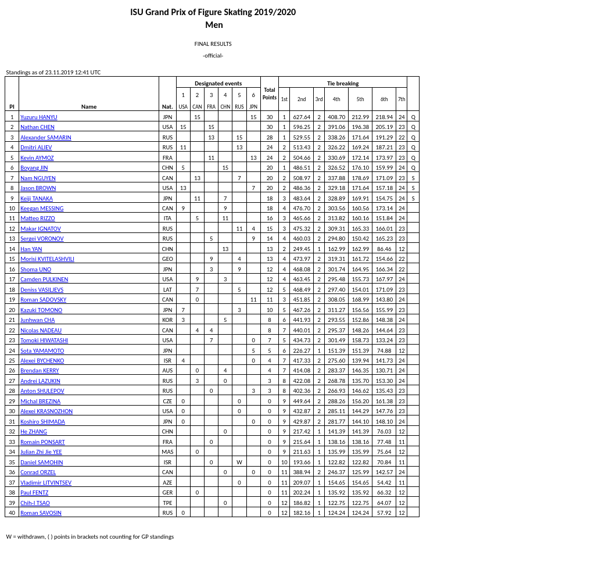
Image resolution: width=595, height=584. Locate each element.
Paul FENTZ (34, 492)
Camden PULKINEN (44, 279)
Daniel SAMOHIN (41, 462)
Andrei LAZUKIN (40, 381)
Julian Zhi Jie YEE (41, 452)
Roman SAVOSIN (41, 513)
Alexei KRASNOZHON (46, 411)
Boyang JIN (34, 167)
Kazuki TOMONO (41, 310)
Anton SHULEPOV (42, 391)
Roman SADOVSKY (43, 299)
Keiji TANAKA (36, 198)
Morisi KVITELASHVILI (47, 259)
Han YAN (31, 249)
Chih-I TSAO (35, 503)
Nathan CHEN (37, 127)
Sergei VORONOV (41, 238)
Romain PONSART (42, 442)
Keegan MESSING (41, 208)
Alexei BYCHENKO (42, 360)
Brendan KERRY (39, 370)
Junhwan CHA (37, 320)
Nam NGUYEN (38, 178)
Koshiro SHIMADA (42, 421)
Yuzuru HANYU (39, 117)
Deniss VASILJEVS (41, 289)
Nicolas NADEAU (41, 330)
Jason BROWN (38, 188)
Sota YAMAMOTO (42, 350)
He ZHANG (33, 431)
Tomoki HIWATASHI (44, 340)
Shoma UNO (35, 269)
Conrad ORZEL (38, 472)
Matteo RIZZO (37, 218)
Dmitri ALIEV (36, 147)
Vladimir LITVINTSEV (45, 482)
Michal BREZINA (40, 401)
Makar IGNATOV (40, 228)
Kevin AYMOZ (36, 158)
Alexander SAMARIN (45, 137)
